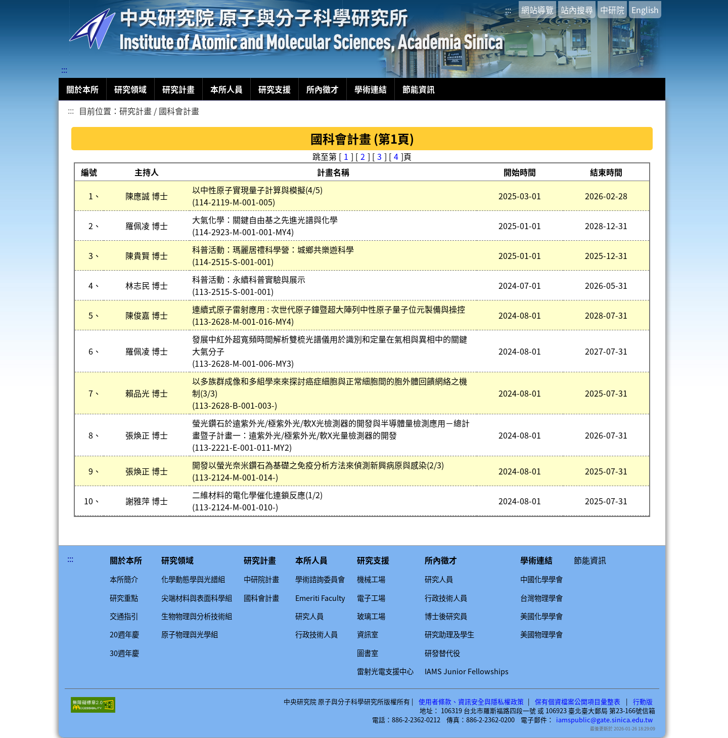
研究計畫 (178, 89)
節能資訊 (418, 89)
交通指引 (124, 616)
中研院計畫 (261, 579)
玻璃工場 (371, 616)
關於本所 (82, 89)
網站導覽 (537, 10)
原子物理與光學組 (189, 634)
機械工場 (371, 579)
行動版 (643, 701)
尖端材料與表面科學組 (196, 597)
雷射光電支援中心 (385, 671)
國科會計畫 (261, 597)
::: (508, 10)
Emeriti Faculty (320, 597)
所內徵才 (322, 89)
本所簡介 (124, 579)
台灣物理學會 (541, 597)
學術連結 (370, 89)
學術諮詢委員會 (320, 579)
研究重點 (124, 597)
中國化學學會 (541, 579)
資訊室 (367, 634)
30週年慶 (124, 653)
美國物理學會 (541, 634)
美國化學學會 (541, 616)
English (645, 10)
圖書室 (367, 653)
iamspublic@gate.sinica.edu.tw (604, 719)
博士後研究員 (446, 616)
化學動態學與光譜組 (193, 579)
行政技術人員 (316, 634)
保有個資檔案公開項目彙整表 (577, 701)
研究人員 (309, 616)
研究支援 (274, 89)
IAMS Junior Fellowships (467, 671)
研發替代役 (442, 653)
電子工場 (371, 597)
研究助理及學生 (449, 634)
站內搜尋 (577, 10)
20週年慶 (124, 634)
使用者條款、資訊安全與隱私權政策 (471, 701)
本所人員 (226, 89)
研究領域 (130, 89)
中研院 (612, 10)
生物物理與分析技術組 (196, 616)
